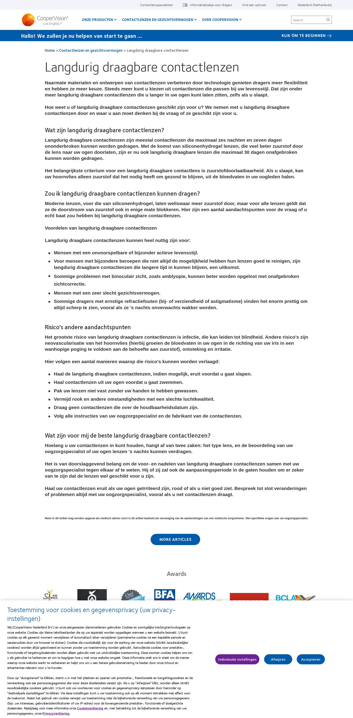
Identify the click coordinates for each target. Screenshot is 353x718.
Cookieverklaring (90, 710)
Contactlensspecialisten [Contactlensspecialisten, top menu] (156, 4)
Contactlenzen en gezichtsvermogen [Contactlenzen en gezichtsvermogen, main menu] (157, 19)
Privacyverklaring (55, 715)
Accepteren (311, 661)
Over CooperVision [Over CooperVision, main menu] (220, 19)
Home (50, 50)
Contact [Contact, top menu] (282, 4)
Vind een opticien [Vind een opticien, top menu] (254, 4)
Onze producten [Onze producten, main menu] (97, 19)
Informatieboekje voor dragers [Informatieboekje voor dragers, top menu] (211, 4)
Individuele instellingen (237, 661)
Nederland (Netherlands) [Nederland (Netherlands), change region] (315, 4)
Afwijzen (278, 661)
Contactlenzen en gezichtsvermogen (90, 50)
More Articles (175, 539)
